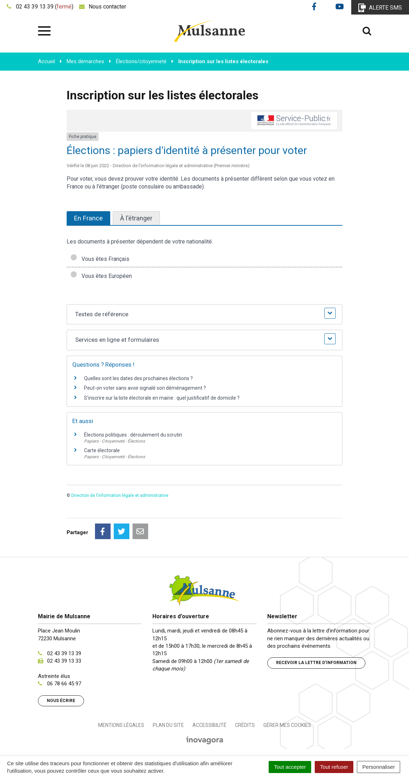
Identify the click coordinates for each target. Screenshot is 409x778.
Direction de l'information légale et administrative (119, 495)
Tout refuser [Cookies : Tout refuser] (334, 767)
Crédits (245, 725)
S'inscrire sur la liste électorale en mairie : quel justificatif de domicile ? (162, 398)
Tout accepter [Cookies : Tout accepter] (290, 767)
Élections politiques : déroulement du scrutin (133, 435)
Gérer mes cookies (287, 725)
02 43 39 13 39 (64, 653)
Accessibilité (209, 725)
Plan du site (168, 725)
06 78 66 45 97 (64, 683)
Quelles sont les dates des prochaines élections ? (138, 378)
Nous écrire (61, 700)
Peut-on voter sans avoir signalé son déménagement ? (145, 388)
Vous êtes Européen (101, 276)
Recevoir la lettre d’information (316, 662)
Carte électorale (102, 450)
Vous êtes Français (99, 259)
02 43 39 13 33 (64, 661)
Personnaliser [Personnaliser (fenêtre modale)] (378, 767)
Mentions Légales (121, 725)
